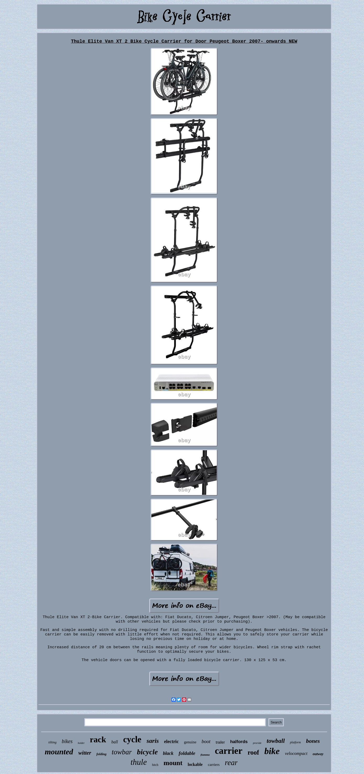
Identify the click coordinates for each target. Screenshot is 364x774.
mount (173, 763)
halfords (239, 741)
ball (114, 742)
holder (81, 743)
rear (231, 762)
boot (206, 741)
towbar (122, 752)
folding (101, 754)
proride (257, 742)
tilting (52, 742)
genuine (190, 742)
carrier (228, 751)
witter (84, 753)
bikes (67, 741)
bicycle (147, 752)
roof (253, 752)
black (168, 753)
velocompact (296, 753)
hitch (155, 765)
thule (139, 762)
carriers (214, 764)
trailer (220, 742)
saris (153, 740)
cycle (132, 739)
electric (171, 741)
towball (276, 741)
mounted (59, 751)
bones (313, 741)
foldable (187, 753)
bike (272, 751)
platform (295, 742)
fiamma (205, 754)
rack (98, 739)
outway (318, 754)
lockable (195, 764)
